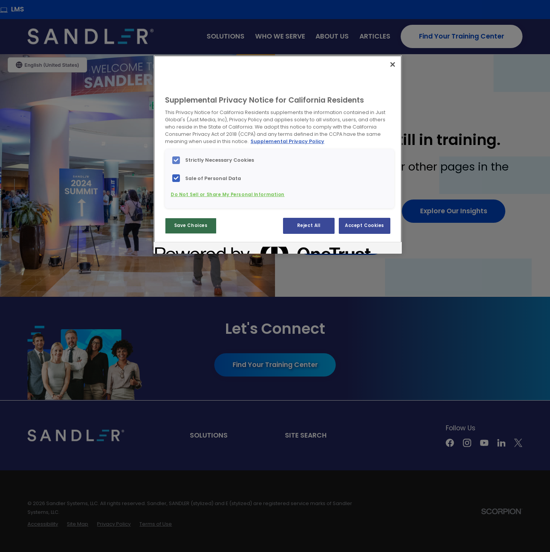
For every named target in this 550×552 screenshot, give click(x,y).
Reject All (308, 225)
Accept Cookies (364, 225)
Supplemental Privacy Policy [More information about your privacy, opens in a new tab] (287, 141)
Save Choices (191, 225)
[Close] (392, 64)
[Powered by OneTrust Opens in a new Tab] (183, 249)
